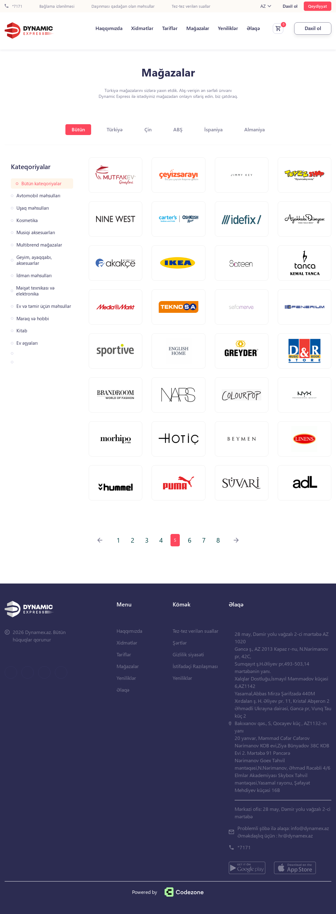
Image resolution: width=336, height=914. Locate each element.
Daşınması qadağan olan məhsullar (123, 6)
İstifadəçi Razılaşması (195, 666)
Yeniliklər (228, 28)
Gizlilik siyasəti (188, 654)
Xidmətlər (142, 28)
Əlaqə (253, 28)
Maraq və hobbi (32, 318)
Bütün (78, 129)
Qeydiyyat (317, 6)
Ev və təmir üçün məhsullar (43, 306)
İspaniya (213, 129)
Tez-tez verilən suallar (191, 6)
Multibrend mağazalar (39, 245)
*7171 (13, 6)
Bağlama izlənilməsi (56, 6)
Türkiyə (115, 129)
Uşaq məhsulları (32, 208)
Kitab (21, 331)
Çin (148, 129)
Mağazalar (197, 28)
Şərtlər (180, 642)
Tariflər (170, 28)
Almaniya (254, 129)
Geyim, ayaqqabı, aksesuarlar (34, 260)
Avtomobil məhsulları (38, 196)
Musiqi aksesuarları (35, 232)
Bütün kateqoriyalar (41, 183)
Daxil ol (290, 6)
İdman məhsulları (34, 275)
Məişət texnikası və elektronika (35, 291)
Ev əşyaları (27, 343)
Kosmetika (27, 220)
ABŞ (178, 129)
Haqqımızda (108, 28)
